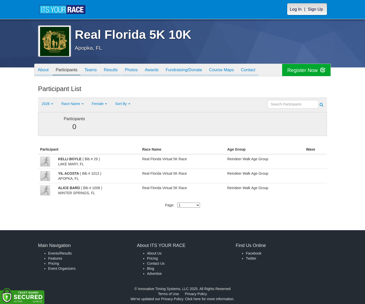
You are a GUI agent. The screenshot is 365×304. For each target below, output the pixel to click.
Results (115, 70)
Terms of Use (168, 294)
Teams (94, 70)
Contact (260, 70)
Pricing (53, 263)
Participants (69, 70)
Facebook (253, 253)
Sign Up (315, 9)
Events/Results (60, 253)
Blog (150, 268)
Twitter (251, 258)
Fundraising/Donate (192, 70)
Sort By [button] (122, 104)
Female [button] (99, 104)
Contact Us (156, 263)
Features (55, 258)
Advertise (154, 274)
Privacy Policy (196, 294)
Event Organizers (62, 268)
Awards (159, 70)
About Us (154, 253)
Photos (137, 70)
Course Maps (232, 70)
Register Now (306, 70)
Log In (296, 9)
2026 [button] (47, 104)
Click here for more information (209, 299)
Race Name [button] (72, 104)
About (43, 70)
